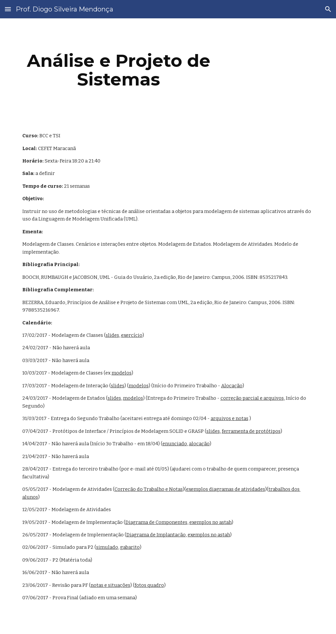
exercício (131, 335)
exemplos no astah (210, 522)
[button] (8, 9)
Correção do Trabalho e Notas (149, 489)
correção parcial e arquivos (252, 398)
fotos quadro (149, 585)
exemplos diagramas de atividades (225, 489)
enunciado (174, 444)
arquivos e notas (229, 418)
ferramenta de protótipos (251, 431)
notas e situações (110, 585)
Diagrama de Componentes (156, 522)
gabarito (130, 547)
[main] (119, 70)
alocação (199, 444)
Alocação (231, 386)
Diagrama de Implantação (156, 535)
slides (112, 335)
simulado (107, 547)
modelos (122, 373)
